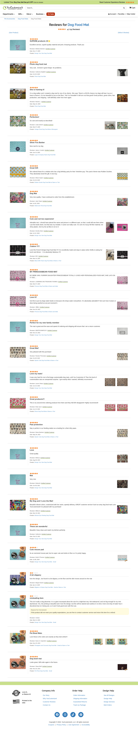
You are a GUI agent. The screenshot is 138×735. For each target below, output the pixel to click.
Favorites (121, 14)
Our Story (46, 695)
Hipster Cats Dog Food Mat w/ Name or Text (46, 360)
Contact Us (46, 705)
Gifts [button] (20, 14)
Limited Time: (23, 2)
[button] (131, 8)
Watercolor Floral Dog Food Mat (43, 205)
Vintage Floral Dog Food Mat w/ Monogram (46, 129)
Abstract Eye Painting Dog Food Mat (44, 515)
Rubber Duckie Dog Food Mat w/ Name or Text (47, 182)
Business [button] (40, 14)
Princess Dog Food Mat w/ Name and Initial (46, 286)
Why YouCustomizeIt (50, 698)
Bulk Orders (108, 705)
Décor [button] (30, 14)
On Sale (51, 14)
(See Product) (13, 32)
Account (112, 14)
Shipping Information (80, 698)
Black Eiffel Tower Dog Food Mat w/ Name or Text (48, 260)
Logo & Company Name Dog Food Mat (45, 154)
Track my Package (79, 705)
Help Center (131, 14)
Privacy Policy (61, 725)
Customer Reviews (49, 702)
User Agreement (73, 725)
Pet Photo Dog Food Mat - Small (43, 671)
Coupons (51, 725)
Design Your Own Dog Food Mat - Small (45, 561)
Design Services (109, 702)
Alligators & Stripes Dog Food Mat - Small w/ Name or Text (50, 587)
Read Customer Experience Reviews (117, 2)
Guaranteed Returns (80, 702)
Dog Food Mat (78, 25)
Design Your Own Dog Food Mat (43, 53)
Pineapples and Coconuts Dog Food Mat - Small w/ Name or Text (52, 645)
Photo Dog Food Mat (40, 76)
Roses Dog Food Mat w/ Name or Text (45, 411)
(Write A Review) (123, 32)
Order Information (79, 695)
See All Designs (109, 695)
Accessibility (86, 725)
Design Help (108, 698)
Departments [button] (9, 14)
